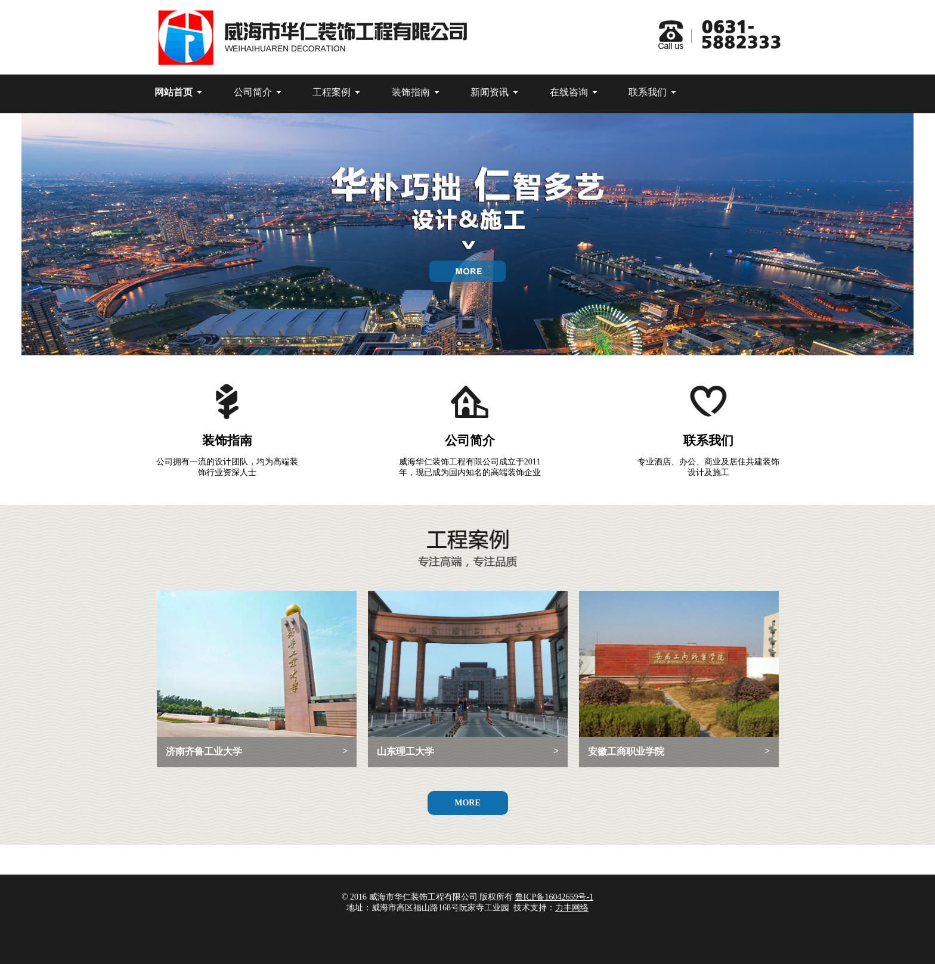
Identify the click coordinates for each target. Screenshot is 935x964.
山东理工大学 (468, 751)
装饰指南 (411, 92)
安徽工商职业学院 (679, 751)
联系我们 (648, 92)
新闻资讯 (489, 92)
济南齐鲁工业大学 (257, 751)
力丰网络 (572, 907)
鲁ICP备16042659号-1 (554, 896)
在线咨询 (569, 92)
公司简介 (253, 92)
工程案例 (331, 92)
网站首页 (173, 92)
